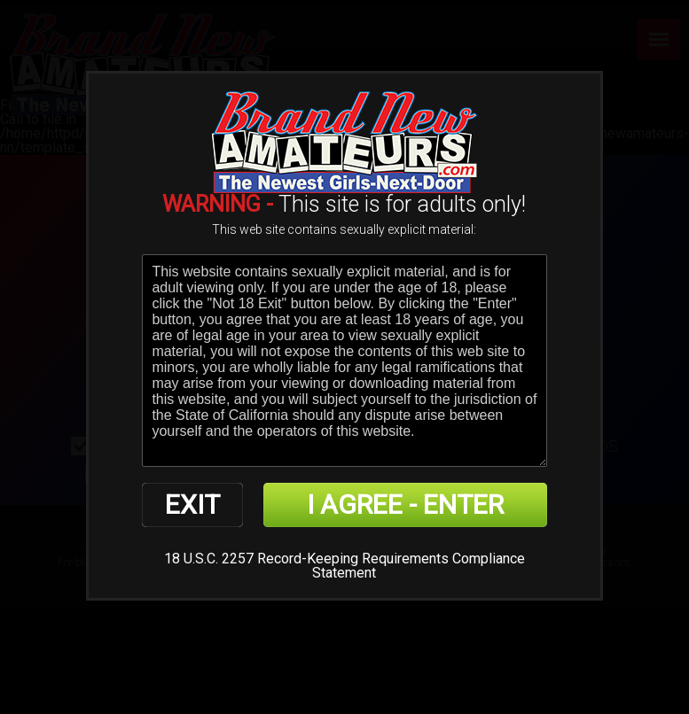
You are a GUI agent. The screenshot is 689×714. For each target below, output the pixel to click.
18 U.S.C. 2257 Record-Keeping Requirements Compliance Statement (344, 565)
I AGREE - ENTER (405, 504)
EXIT (192, 504)
